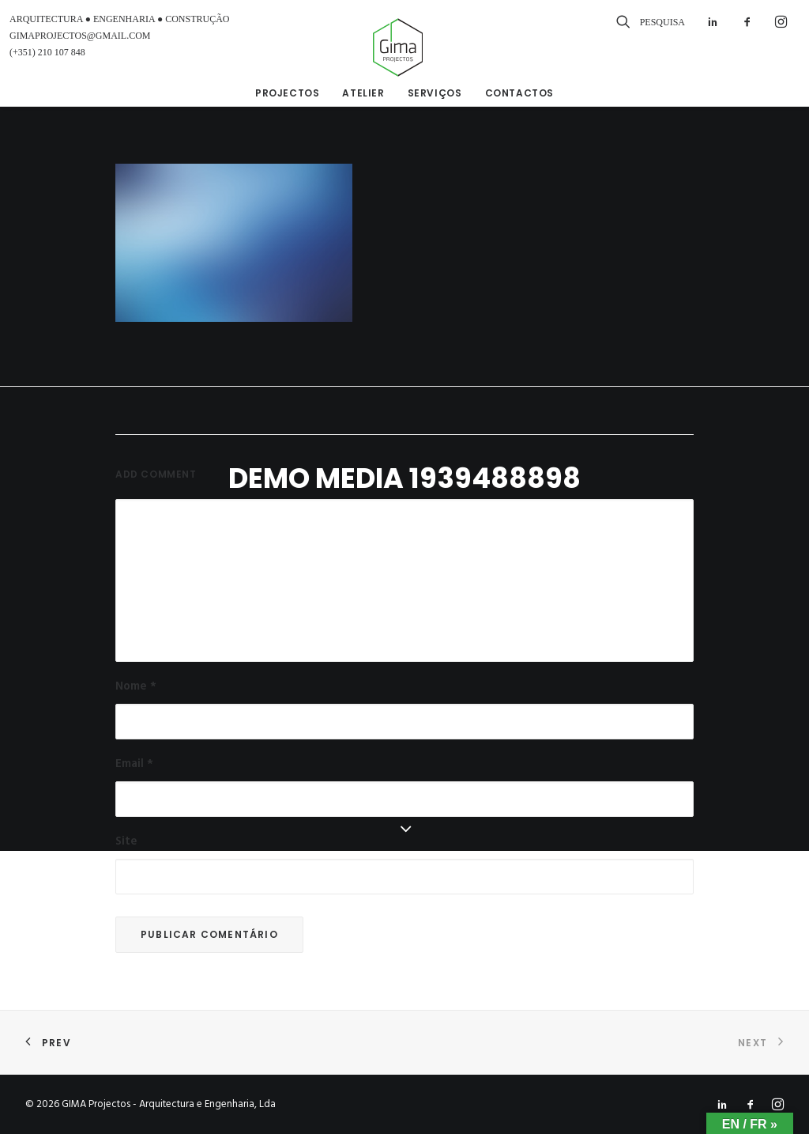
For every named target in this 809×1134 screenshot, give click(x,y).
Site (126, 841)
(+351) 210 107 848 (47, 52)
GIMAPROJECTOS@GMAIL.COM (80, 35)
